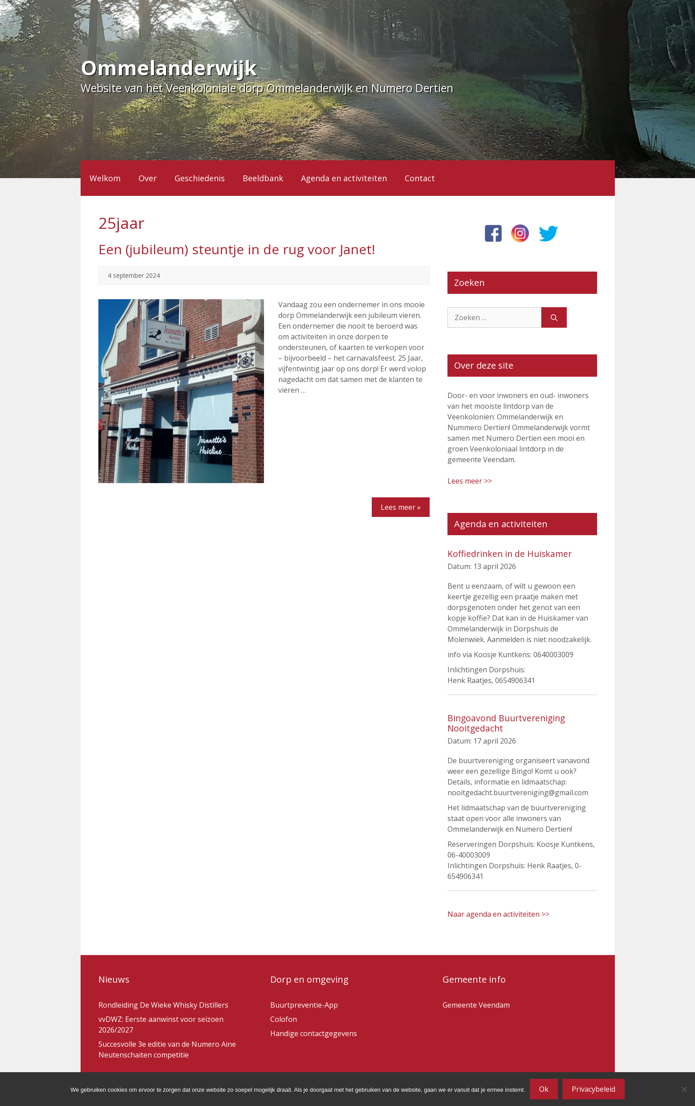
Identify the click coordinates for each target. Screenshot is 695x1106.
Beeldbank (263, 178)
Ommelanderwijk (169, 67)
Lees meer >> (469, 481)
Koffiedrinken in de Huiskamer (509, 554)
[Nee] (683, 1089)
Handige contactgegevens (313, 1033)
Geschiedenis (200, 178)
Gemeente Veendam (476, 1005)
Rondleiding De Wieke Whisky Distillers (163, 1005)
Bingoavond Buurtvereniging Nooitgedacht (506, 723)
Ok (544, 1089)
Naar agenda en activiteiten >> (498, 914)
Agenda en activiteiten (344, 178)
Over (147, 178)
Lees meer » (401, 507)
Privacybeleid (593, 1089)
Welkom (105, 178)
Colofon (283, 1019)
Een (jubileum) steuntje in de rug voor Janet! (236, 249)
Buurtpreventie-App (304, 1005)
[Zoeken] (554, 317)
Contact (420, 178)
